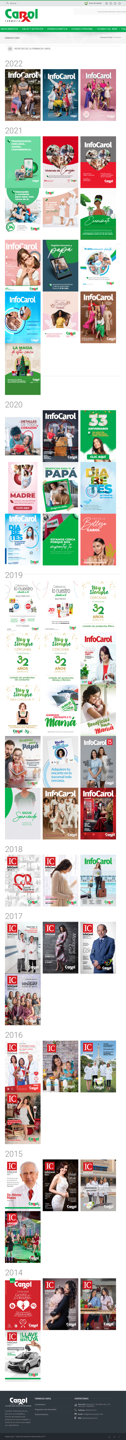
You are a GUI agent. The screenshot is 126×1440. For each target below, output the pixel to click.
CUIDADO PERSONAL (82, 29)
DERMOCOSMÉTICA (57, 29)
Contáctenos (40, 1404)
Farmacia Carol (12, 38)
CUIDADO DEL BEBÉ (107, 29)
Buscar (11, 3)
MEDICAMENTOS (9, 29)
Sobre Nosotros (41, 1414)
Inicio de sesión (95, 3)
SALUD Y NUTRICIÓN (32, 29)
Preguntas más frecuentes (45, 1409)
